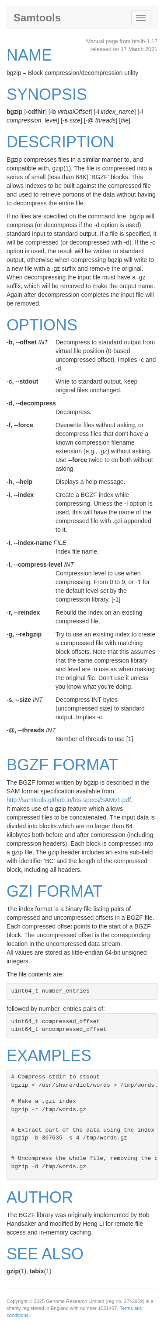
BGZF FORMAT (62, 765)
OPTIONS (42, 325)
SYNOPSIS (47, 94)
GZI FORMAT (54, 891)
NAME (29, 55)
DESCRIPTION (60, 142)
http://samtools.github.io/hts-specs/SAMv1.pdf (69, 799)
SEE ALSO (45, 1254)
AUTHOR (40, 1197)
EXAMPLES (49, 1056)
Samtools (37, 18)
